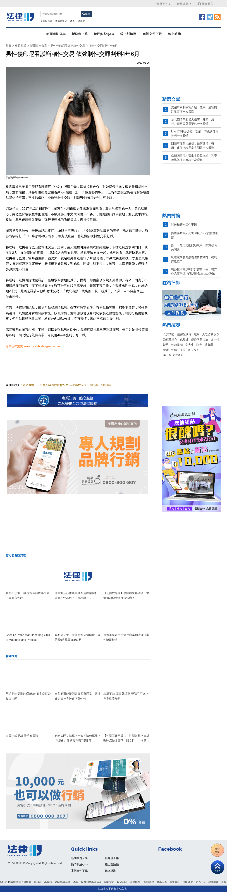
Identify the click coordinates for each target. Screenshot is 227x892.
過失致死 (193, 349)
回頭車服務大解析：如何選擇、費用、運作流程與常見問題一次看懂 (192, 145)
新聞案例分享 (56, 34)
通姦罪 (81, 21)
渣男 (72, 21)
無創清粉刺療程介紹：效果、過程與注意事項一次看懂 (194, 109)
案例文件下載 (152, 34)
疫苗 (182, 349)
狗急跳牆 (177, 344)
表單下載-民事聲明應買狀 (22, 735)
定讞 (166, 349)
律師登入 (205, 3)
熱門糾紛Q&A (104, 34)
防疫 (199, 344)
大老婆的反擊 (210, 334)
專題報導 (20, 45)
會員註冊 (184, 3)
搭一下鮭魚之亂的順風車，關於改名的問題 (194, 247)
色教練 (184, 339)
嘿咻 (197, 334)
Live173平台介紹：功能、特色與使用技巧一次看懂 (194, 133)
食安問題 (169, 334)
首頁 (8, 45)
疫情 (174, 349)
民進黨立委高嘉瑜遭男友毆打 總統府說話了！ (194, 259)
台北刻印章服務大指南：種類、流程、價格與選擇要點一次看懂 (192, 121)
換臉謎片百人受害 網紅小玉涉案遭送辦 (194, 235)
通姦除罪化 (61, 21)
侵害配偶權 (46, 21)
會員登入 (163, 3)
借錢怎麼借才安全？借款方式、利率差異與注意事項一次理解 (194, 157)
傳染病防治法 (199, 339)
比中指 (215, 339)
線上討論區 (128, 34)
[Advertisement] (78, 523)
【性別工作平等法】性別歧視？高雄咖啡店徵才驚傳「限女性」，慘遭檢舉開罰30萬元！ (126, 740)
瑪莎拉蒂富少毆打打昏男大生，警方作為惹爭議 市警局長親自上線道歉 (194, 271)
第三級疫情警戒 (173, 355)
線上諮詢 (174, 34)
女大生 (189, 344)
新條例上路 (80, 34)
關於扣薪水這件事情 (184, 224)
